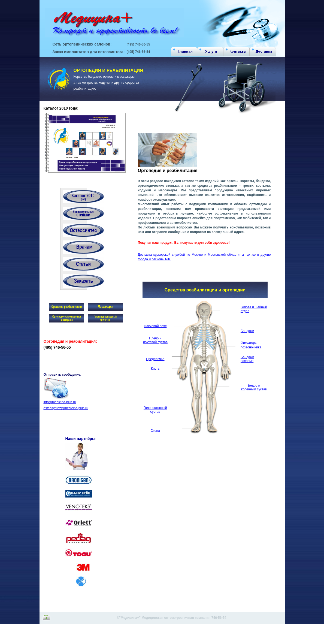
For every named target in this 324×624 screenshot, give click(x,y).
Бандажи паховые (247, 359)
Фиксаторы (249, 343)
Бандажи (247, 331)
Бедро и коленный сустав (254, 387)
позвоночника (251, 347)
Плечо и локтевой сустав (155, 340)
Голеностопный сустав (155, 410)
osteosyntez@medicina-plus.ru (66, 408)
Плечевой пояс (155, 326)
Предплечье (155, 359)
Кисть (155, 368)
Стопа (155, 431)
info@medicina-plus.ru (60, 402)
